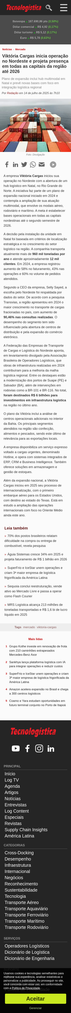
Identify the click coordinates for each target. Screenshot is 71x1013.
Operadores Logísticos (27, 945)
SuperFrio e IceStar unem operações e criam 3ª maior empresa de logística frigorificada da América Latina (33, 573)
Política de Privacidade (26, 988)
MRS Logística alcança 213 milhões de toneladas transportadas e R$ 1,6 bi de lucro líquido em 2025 (35, 609)
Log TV (12, 779)
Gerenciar (35, 1008)
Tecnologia (15, 896)
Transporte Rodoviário (26, 927)
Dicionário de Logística (27, 952)
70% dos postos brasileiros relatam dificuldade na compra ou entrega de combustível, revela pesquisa (30, 541)
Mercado (20, 49)
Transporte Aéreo (22, 902)
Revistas (13, 823)
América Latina (19, 835)
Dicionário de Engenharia (29, 958)
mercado (29, 627)
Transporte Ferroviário (26, 914)
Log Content (17, 811)
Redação (12, 93)
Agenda (12, 786)
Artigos (11, 792)
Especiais (14, 817)
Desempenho (18, 858)
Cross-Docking (19, 852)
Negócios (14, 877)
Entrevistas (16, 804)
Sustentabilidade (21, 890)
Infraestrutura (18, 865)
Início (10, 773)
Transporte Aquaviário (26, 908)
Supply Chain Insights (26, 829)
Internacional (17, 871)
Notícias (7, 49)
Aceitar (35, 999)
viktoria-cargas (47, 627)
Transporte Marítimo (24, 921)
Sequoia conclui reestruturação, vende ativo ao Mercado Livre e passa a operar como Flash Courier (33, 591)
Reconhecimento (21, 883)
